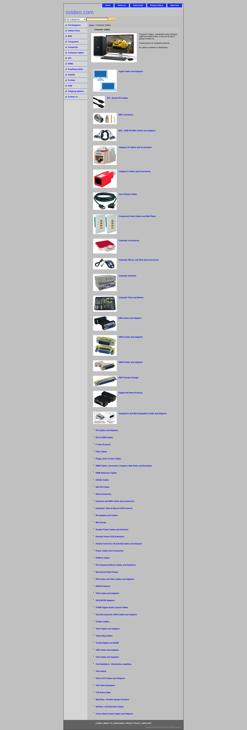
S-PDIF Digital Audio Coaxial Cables (112, 607)
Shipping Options (76, 91)
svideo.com (80, 12)
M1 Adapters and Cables (107, 515)
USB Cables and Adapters (107, 650)
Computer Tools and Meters (131, 297)
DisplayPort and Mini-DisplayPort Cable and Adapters (143, 413)
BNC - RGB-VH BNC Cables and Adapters (137, 131)
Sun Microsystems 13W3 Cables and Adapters (116, 615)
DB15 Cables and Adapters (131, 337)
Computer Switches (127, 276)
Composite (73, 47)
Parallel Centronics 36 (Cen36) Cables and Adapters (119, 544)
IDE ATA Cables (102, 487)
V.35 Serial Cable (103, 692)
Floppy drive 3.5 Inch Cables (108, 459)
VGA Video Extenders (105, 685)
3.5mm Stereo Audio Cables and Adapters (114, 714)
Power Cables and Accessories (109, 551)
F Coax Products (103, 444)
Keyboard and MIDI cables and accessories (115, 501)
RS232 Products (103, 586)
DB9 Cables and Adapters (130, 318)
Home (91, 25)
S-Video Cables (102, 622)
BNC (70, 36)
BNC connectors (126, 115)
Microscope (101, 522)
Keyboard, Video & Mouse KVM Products (114, 508)
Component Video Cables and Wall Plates (137, 216)
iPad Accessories (103, 494)
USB (70, 86)
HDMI (70, 64)
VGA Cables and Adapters (107, 657)
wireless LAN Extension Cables (110, 707)
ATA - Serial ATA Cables (117, 98)
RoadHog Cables (75, 69)
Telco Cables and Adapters (108, 629)
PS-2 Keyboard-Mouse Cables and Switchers (116, 565)
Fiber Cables (101, 452)
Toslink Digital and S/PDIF (107, 643)
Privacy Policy (156, 5)
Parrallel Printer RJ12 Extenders (110, 537)
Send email (138, 5)
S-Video (71, 80)
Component (73, 42)
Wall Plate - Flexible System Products (112, 700)
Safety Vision (74, 31)
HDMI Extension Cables (106, 473)
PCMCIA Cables (103, 558)
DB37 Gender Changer (129, 378)
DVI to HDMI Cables (104, 437)
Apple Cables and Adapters (131, 71)
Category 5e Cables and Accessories (135, 147)
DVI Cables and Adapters (107, 430)
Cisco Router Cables (128, 194)
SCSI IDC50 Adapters (105, 600)
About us (122, 5)
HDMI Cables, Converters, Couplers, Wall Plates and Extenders (124, 466)
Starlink (71, 75)
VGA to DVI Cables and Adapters (110, 678)
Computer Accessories (129, 240)
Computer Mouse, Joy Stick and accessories (139, 260)
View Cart (174, 5)
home (107, 5)
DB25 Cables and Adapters (131, 362)
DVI (69, 58)
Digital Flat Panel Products (131, 393)
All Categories (74, 25)
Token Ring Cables (104, 636)
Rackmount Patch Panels (107, 572)
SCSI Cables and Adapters (107, 593)
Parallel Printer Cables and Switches (112, 529)
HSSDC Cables (102, 480)
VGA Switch (101, 671)
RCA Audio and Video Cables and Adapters (115, 579)
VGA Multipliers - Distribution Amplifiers (114, 664)
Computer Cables (76, 53)
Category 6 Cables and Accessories (135, 171)
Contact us (73, 97)
